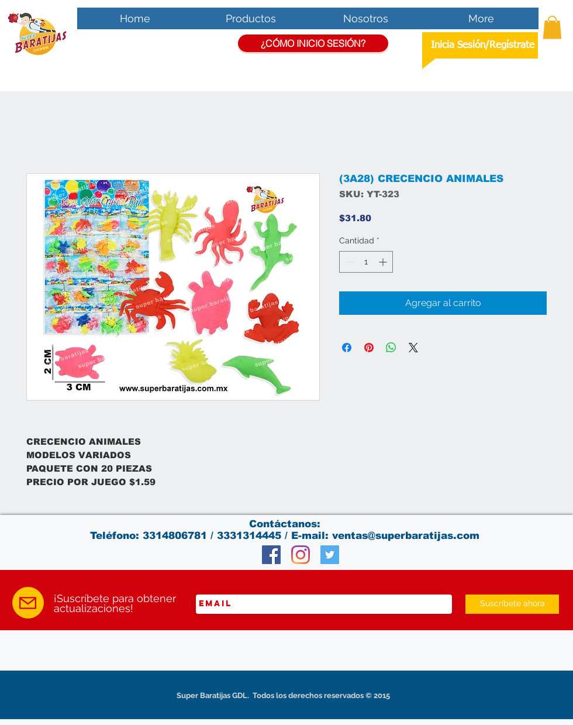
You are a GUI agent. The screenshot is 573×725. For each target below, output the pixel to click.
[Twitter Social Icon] (329, 554)
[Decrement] (348, 262)
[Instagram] (300, 554)
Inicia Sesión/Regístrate (482, 45)
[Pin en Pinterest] (369, 348)
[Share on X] (413, 348)
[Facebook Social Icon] (271, 554)
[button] (552, 27)
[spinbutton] (366, 262)
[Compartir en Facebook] (347, 348)
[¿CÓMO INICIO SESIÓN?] (313, 43)
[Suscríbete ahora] (512, 604)
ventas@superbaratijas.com (405, 535)
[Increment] (384, 262)
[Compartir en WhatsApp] (391, 348)
